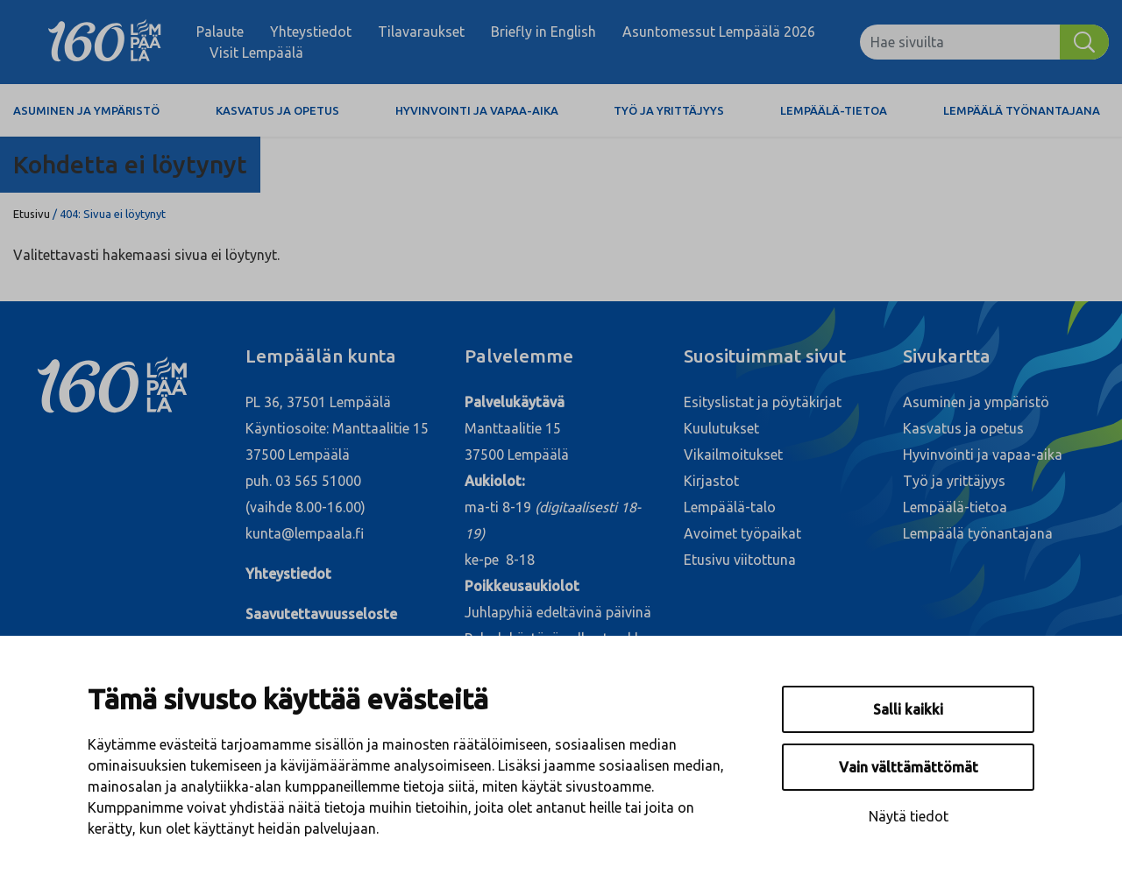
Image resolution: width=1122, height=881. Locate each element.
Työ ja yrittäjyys (669, 110)
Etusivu (31, 214)
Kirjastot (711, 481)
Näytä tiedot (908, 816)
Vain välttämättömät (908, 767)
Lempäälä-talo (730, 507)
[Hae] (1084, 42)
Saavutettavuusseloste (321, 614)
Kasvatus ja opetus (277, 110)
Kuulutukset (721, 428)
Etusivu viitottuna (740, 559)
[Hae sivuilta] (960, 42)
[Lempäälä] (104, 42)
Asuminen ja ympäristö (86, 110)
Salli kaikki (908, 709)
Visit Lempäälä (256, 52)
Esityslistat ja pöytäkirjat (763, 402)
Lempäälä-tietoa (833, 110)
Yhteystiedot (311, 31)
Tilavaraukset (421, 31)
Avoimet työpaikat (742, 533)
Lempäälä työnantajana (1021, 110)
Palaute (220, 31)
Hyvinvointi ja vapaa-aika (476, 110)
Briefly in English (543, 31)
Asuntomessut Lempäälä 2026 (718, 31)
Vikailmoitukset (733, 454)
